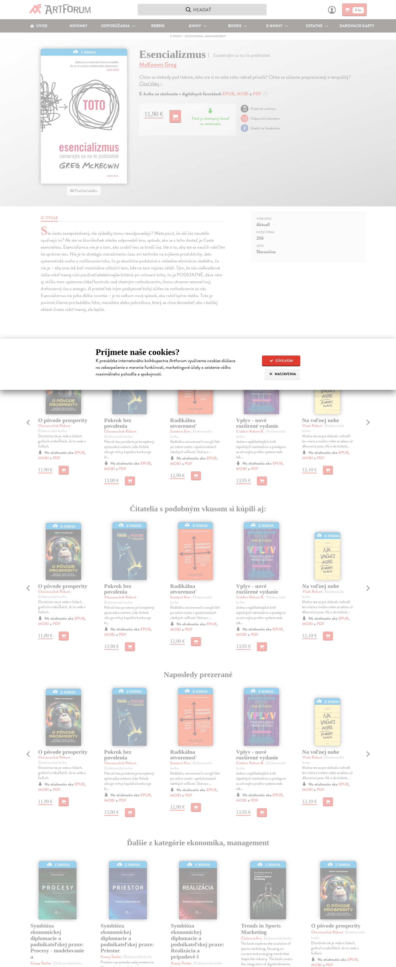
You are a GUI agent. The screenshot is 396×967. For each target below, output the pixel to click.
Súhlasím (281, 360)
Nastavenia (282, 374)
